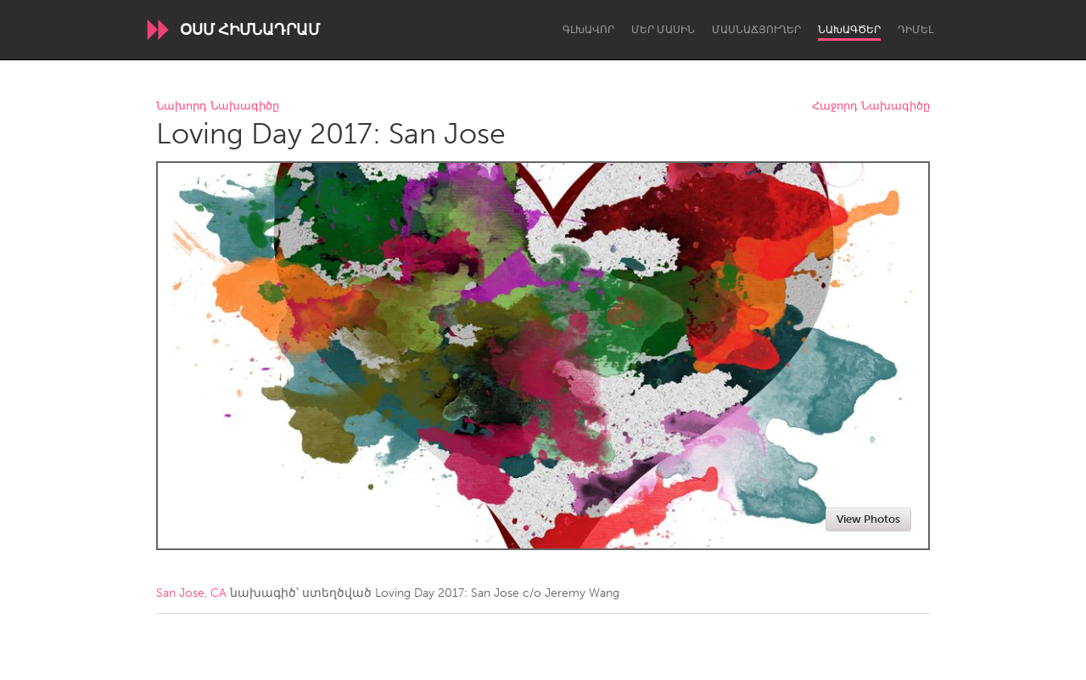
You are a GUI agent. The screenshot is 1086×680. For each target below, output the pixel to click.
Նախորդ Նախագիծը (217, 106)
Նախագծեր (849, 30)
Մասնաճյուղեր (756, 30)
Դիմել (915, 30)
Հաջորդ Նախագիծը (871, 106)
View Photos (868, 519)
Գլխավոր (588, 30)
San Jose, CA (191, 593)
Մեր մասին (663, 30)
